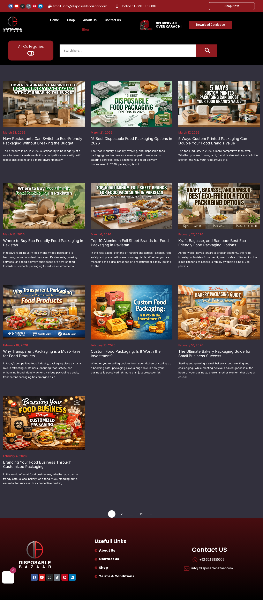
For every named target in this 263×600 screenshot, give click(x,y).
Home (54, 20)
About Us (90, 20)
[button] (31, 53)
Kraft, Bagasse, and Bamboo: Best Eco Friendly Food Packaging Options (212, 242)
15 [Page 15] (141, 514)
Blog (85, 29)
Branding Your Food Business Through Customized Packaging (37, 464)
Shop (71, 20)
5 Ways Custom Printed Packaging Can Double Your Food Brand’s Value (212, 140)
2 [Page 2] (122, 514)
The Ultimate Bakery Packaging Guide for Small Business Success (214, 353)
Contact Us (113, 20)
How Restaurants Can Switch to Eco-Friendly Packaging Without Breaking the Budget (42, 140)
